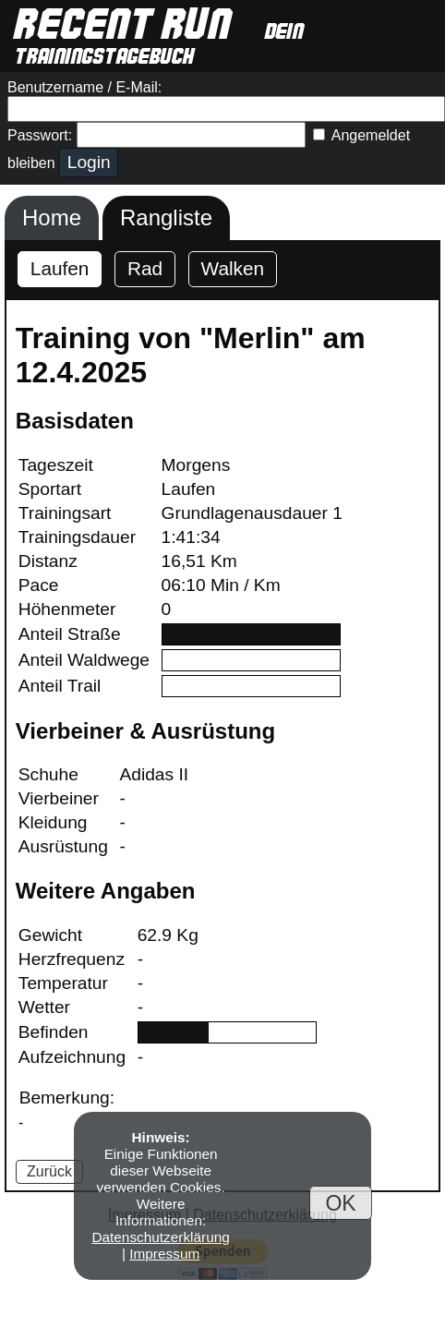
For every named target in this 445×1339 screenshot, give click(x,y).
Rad (144, 268)
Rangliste (166, 217)
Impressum (164, 1253)
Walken (233, 268)
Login (89, 162)
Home (51, 217)
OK (340, 1202)
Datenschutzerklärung (160, 1237)
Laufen (60, 268)
